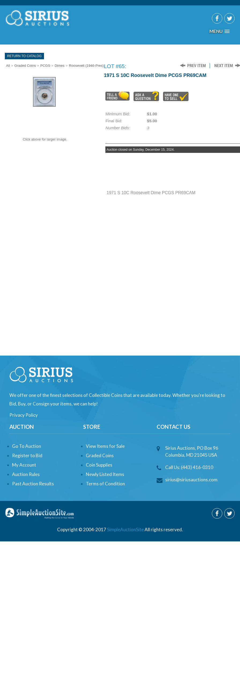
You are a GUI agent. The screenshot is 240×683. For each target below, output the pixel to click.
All (8, 66)
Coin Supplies (99, 465)
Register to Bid (27, 455)
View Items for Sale (105, 446)
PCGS (45, 66)
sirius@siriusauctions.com (191, 479)
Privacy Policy (23, 415)
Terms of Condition (105, 483)
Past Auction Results (33, 483)
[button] (219, 31)
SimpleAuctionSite (125, 529)
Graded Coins (25, 66)
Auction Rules (26, 474)
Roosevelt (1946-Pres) (86, 66)
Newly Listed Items (105, 474)
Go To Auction (26, 446)
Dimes (60, 66)
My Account (24, 465)
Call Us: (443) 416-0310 (189, 467)
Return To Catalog (24, 56)
